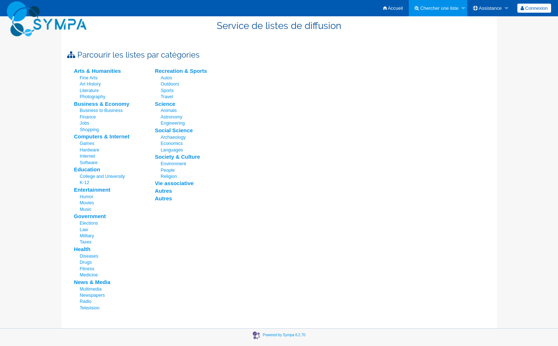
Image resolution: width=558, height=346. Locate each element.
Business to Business (101, 110)
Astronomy (171, 117)
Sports (167, 90)
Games (87, 143)
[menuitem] (393, 8)
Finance (88, 117)
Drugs (86, 262)
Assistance (487, 8)
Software (89, 162)
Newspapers (92, 295)
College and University (102, 176)
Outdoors (169, 84)
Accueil (393, 8)
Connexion (534, 8)
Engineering (172, 123)
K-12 (84, 182)
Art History (90, 84)
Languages (171, 150)
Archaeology (173, 137)
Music (86, 209)
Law (84, 229)
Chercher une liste (437, 8)
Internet (87, 156)
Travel (166, 96)
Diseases (89, 256)
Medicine (89, 275)
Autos (166, 77)
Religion (168, 176)
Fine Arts (89, 77)
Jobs (84, 123)
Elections (89, 223)
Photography (93, 96)
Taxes (86, 242)
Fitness (87, 268)
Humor (86, 196)
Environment (173, 163)
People (167, 170)
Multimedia (91, 289)
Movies (87, 202)
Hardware (89, 150)
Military (87, 235)
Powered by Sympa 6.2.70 (284, 335)
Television (90, 307)
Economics (171, 143)
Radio (86, 301)
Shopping (89, 129)
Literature (89, 90)
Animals (168, 110)
